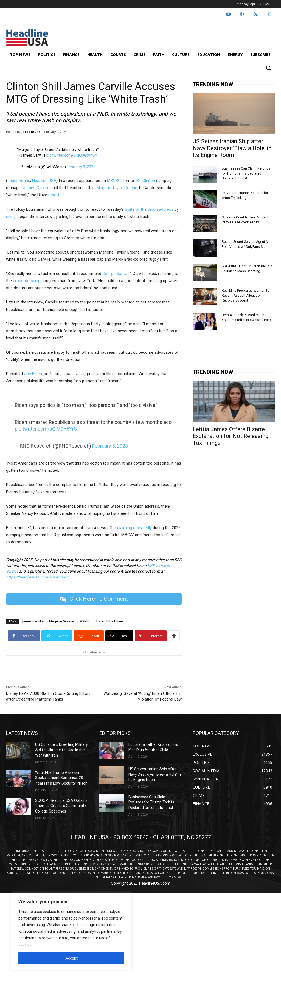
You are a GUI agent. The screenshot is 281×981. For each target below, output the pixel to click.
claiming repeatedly (134, 527)
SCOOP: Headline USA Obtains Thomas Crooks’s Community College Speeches (61, 805)
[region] (71, 931)
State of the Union (109, 621)
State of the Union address (149, 209)
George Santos (116, 273)
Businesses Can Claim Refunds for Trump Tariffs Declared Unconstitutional (246, 173)
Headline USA (44, 180)
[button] (268, 67)
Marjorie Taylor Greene (117, 187)
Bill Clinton (145, 180)
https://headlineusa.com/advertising (37, 577)
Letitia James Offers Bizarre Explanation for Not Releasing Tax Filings (230, 436)
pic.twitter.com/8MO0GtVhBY (71, 155)
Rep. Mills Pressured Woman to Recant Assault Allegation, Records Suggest (245, 295)
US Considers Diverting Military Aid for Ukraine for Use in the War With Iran (61, 749)
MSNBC (114, 180)
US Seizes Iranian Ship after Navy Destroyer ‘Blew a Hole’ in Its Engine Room (232, 148)
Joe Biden (33, 373)
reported (56, 194)
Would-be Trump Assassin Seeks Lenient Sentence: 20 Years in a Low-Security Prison (61, 777)
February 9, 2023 (81, 167)
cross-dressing (26, 280)
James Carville (35, 187)
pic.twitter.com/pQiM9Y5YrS (46, 429)
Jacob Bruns (30, 132)
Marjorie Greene (61, 621)
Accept (71, 958)
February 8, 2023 (110, 446)
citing (11, 216)
